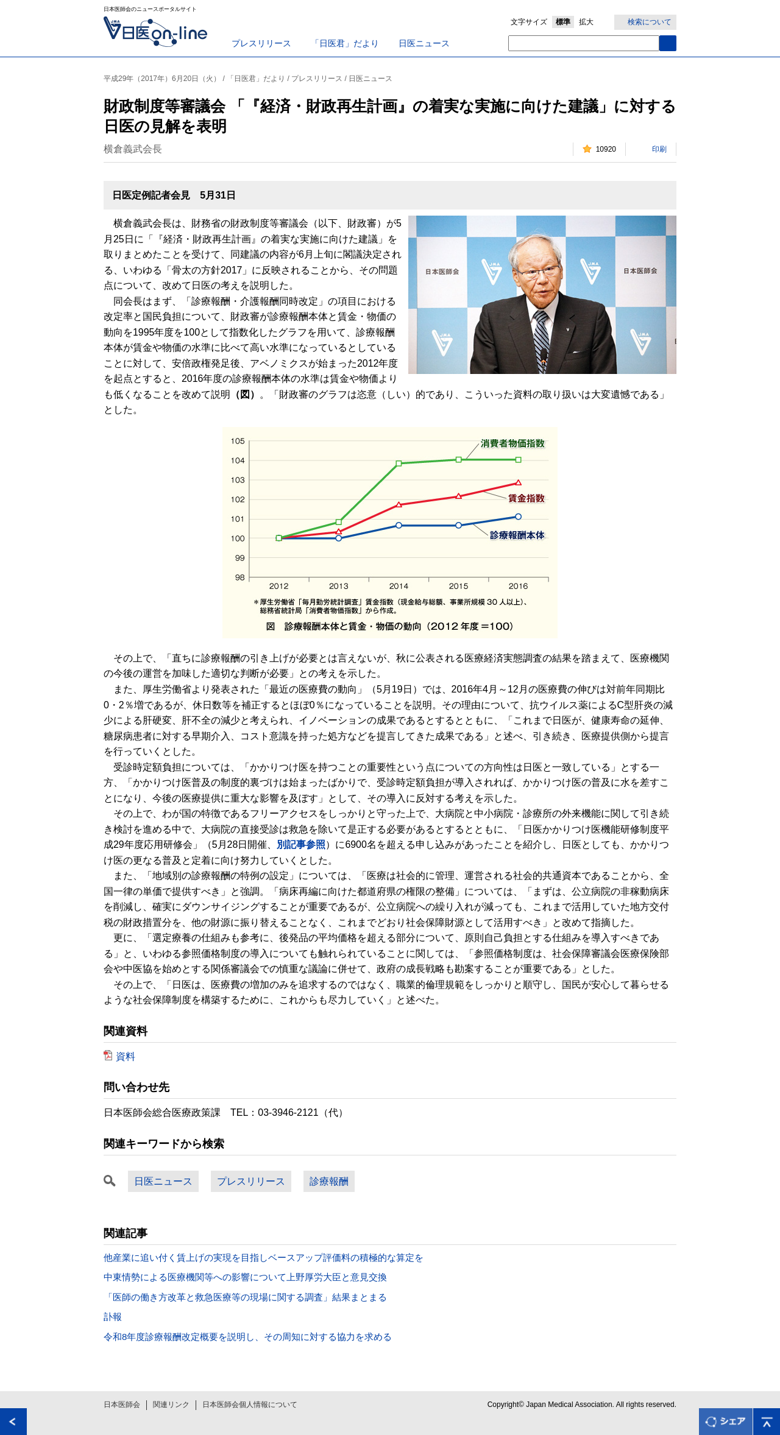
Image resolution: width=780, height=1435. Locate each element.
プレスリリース (261, 43)
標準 (563, 22)
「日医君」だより (345, 43)
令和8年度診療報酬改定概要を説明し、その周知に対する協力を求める (248, 1336)
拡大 (586, 22)
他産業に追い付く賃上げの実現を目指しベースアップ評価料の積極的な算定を (264, 1257)
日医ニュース (424, 43)
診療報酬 (329, 1181)
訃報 (113, 1316)
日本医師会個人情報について (249, 1404)
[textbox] (583, 43)
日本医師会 (122, 1404)
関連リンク (171, 1404)
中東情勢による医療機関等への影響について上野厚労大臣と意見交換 (245, 1277)
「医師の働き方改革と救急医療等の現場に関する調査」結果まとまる (245, 1297)
